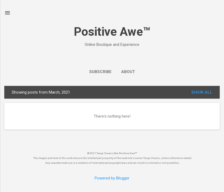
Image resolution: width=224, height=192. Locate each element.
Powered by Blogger (112, 178)
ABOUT (128, 71)
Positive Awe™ (112, 32)
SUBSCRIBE (100, 71)
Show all (201, 92)
